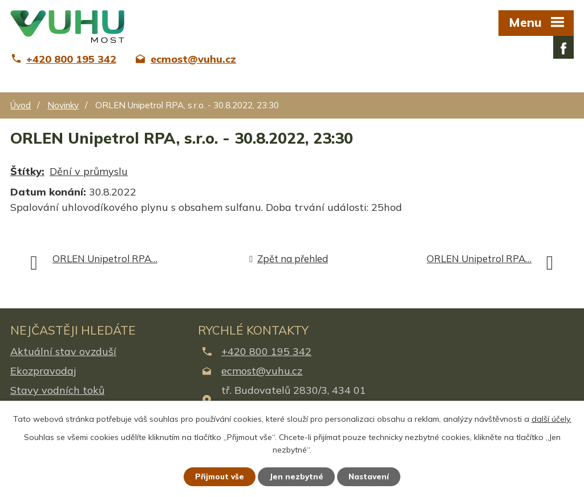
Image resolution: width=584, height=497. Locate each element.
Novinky (63, 105)
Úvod (20, 105)
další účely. (551, 418)
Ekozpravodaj (43, 370)
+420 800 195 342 (266, 351)
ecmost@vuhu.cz (261, 370)
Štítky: (27, 171)
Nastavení (372, 476)
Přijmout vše (218, 476)
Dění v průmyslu (89, 171)
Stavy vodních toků (57, 390)
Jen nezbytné (297, 476)
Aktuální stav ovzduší (63, 351)
